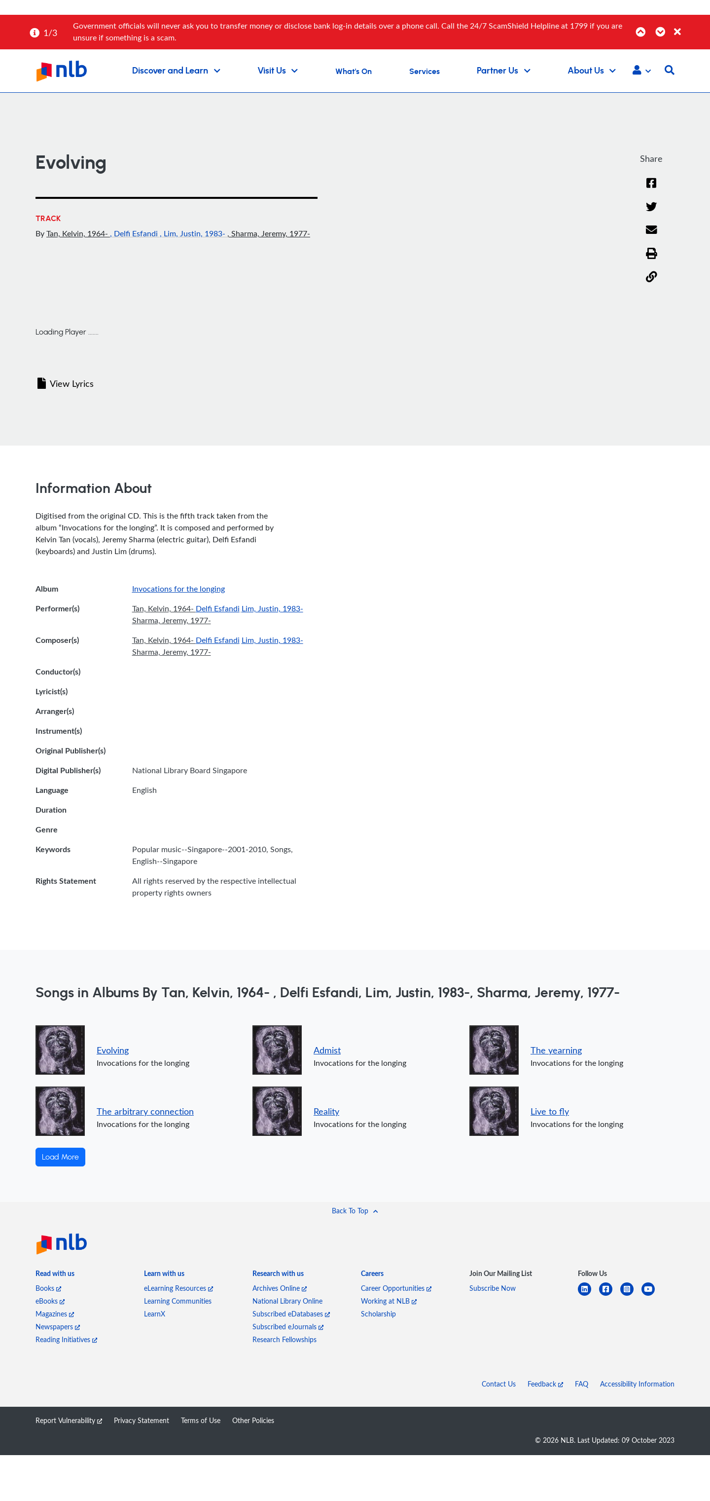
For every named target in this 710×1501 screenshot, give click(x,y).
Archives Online (279, 1288)
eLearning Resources (178, 1288)
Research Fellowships (284, 1339)
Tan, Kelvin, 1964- (78, 233)
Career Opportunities (396, 1288)
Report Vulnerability (69, 1420)
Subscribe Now (492, 1288)
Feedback (545, 1383)
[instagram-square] (630, 1295)
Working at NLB (389, 1301)
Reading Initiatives (66, 1339)
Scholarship (378, 1313)
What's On (353, 71)
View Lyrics (65, 383)
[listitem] (55, 1275)
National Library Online (287, 1301)
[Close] (690, 26)
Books (48, 1288)
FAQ (581, 1383)
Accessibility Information (637, 1383)
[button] (642, 71)
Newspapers (58, 1326)
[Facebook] (651, 183)
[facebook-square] (609, 1295)
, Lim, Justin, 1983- (193, 233)
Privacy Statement (141, 1420)
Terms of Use (200, 1420)
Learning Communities (178, 1301)
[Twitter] (651, 207)
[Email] (651, 230)
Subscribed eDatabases (291, 1313)
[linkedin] (588, 1295)
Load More (60, 1157)
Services (424, 71)
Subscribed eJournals (287, 1326)
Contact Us (499, 1383)
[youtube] (652, 1295)
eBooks (50, 1301)
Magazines (55, 1313)
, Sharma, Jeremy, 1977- (268, 233)
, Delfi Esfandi (135, 233)
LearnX (154, 1313)
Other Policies (253, 1420)
